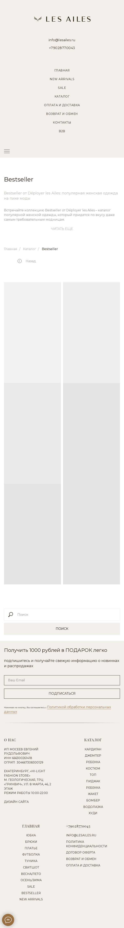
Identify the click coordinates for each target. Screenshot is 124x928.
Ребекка (93, 762)
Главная (62, 70)
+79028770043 (62, 48)
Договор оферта (80, 852)
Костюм (93, 768)
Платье (31, 848)
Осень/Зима (31, 880)
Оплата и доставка (83, 865)
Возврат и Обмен (62, 114)
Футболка (31, 854)
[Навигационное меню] (7, 152)
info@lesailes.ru (62, 40)
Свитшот (31, 867)
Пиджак (93, 781)
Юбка (31, 835)
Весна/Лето (31, 874)
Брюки (31, 842)
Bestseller (50, 249)
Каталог (62, 96)
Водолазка (93, 807)
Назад (31, 261)
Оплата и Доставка (62, 105)
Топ (93, 775)
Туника (31, 861)
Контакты (62, 122)
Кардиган (93, 749)
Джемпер (93, 755)
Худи (93, 813)
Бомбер (93, 800)
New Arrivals (62, 79)
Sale (62, 88)
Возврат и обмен (81, 859)
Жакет (93, 794)
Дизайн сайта (16, 802)
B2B (62, 131)
